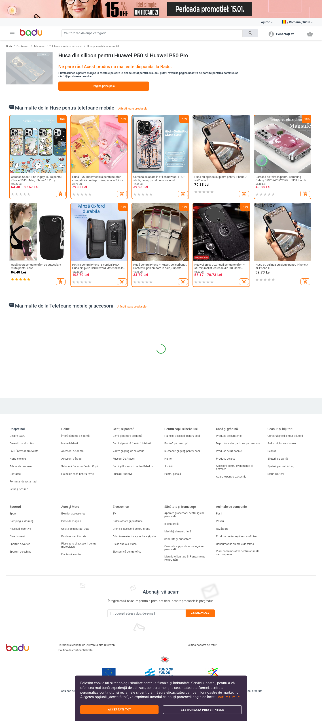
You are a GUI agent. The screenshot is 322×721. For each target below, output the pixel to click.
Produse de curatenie (229, 435)
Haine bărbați (69, 443)
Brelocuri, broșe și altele (281, 443)
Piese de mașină (71, 521)
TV (114, 513)
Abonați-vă (200, 613)
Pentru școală (172, 474)
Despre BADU (17, 435)
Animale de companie (231, 506)
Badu (9, 46)
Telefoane (39, 46)
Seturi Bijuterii (275, 474)
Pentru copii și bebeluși (181, 429)
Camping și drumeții (22, 521)
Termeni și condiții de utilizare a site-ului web (86, 645)
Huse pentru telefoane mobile (103, 46)
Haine (65, 429)
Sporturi (15, 506)
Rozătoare (222, 528)
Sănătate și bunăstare (177, 539)
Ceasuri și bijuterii (280, 429)
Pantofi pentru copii (176, 443)
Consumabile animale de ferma (235, 544)
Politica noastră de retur (201, 645)
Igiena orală (171, 523)
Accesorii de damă (72, 451)
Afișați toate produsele (132, 108)
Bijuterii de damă (277, 458)
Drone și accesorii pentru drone (131, 528)
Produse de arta (225, 458)
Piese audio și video (125, 544)
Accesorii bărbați (71, 458)
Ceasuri (272, 451)
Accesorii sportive (20, 528)
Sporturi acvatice (20, 544)
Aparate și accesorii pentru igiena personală (184, 515)
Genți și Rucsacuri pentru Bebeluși (133, 466)
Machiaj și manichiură (177, 531)
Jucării (168, 466)
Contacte (15, 474)
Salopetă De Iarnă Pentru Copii (79, 466)
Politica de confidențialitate (75, 650)
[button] (12, 32)
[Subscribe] (146, 613)
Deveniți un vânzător (22, 443)
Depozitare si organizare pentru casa (238, 443)
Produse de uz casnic (229, 451)
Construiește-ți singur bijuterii (285, 435)
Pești (219, 513)
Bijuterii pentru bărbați (280, 466)
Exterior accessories (73, 513)
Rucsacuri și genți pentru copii (182, 451)
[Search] (152, 33)
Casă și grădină (227, 429)
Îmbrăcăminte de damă (75, 435)
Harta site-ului (18, 458)
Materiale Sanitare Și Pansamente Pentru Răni (184, 558)
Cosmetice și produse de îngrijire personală (183, 548)
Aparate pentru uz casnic (231, 476)
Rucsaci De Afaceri (124, 458)
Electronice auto (71, 554)
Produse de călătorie (73, 536)
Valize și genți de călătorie (128, 451)
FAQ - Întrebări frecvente (24, 451)
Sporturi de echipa (21, 551)
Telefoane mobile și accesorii (65, 46)
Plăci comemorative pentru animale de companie (237, 553)
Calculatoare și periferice (127, 521)
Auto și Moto (70, 506)
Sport (13, 513)
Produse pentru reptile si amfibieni (237, 536)
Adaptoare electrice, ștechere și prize (134, 536)
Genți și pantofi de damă (127, 435)
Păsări (220, 521)
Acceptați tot (119, 709)
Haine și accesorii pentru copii (182, 435)
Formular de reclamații (23, 481)
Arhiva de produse (21, 466)
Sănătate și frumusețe (180, 506)
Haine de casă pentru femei (77, 474)
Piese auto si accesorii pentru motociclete (79, 545)
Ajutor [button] (267, 22)
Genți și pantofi (123, 429)
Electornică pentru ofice (127, 551)
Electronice (23, 46)
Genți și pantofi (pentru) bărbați (132, 443)
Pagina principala (104, 86)
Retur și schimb (19, 489)
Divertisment (17, 536)
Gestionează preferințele (202, 709)
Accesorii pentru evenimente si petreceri (234, 467)
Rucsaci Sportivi (122, 474)
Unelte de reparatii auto (75, 528)
